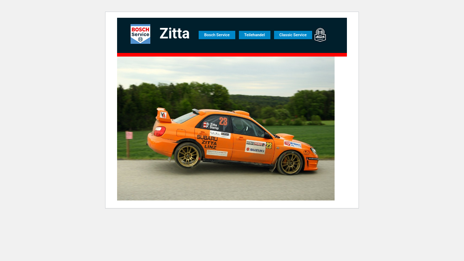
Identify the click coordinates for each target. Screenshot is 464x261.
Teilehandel (254, 35)
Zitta (175, 33)
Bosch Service (216, 35)
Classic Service (293, 35)
